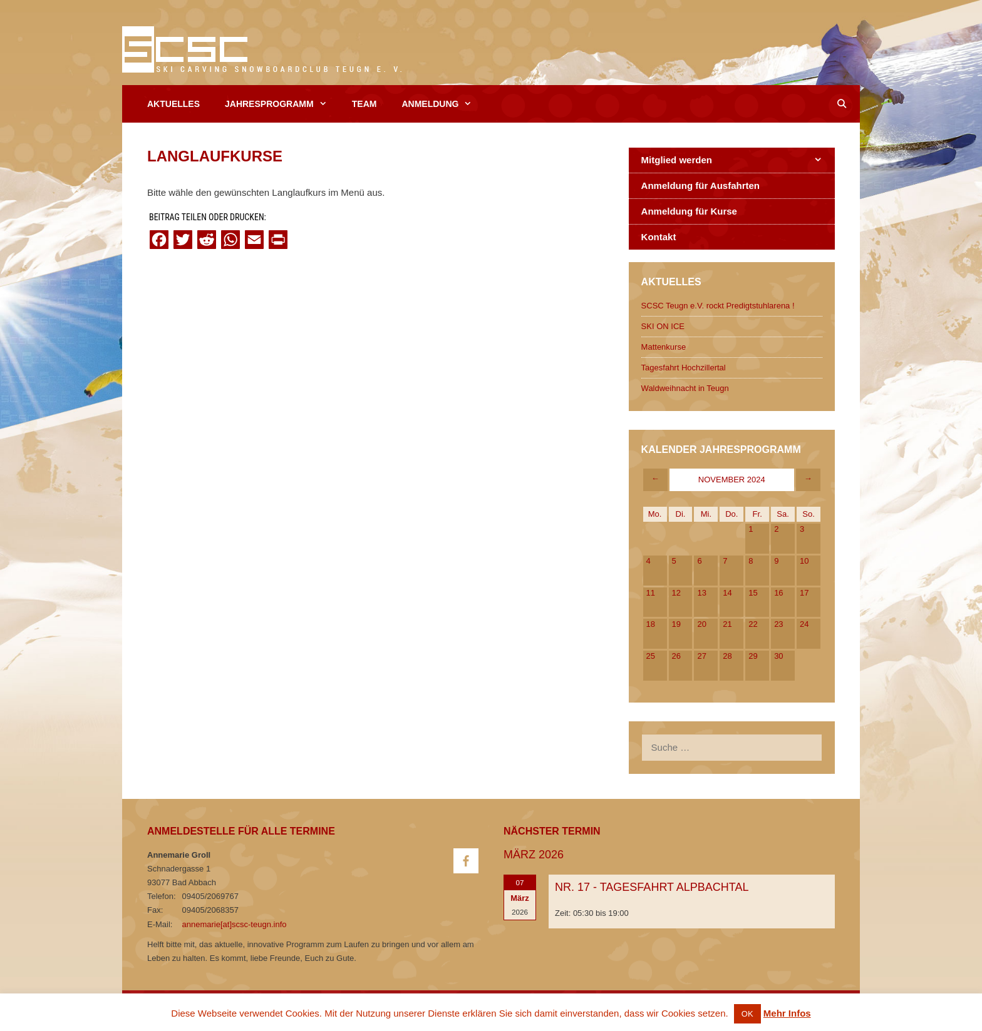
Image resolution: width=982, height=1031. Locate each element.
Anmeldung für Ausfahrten (700, 185)
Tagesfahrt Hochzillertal (683, 367)
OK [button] (747, 1013)
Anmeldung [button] (442, 104)
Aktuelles (173, 104)
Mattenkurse (663, 347)
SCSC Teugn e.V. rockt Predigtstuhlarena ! (718, 305)
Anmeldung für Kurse (689, 211)
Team (364, 104)
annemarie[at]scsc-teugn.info (234, 924)
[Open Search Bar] (842, 104)
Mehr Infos (787, 1013)
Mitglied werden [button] (738, 160)
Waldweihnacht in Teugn (685, 388)
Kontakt (658, 236)
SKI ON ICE (663, 326)
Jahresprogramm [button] (282, 104)
